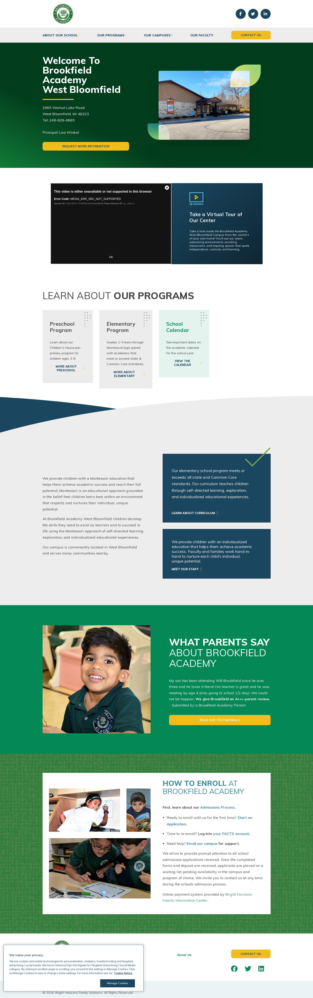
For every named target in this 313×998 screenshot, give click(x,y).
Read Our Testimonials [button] (220, 720)
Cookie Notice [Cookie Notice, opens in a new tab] (123, 973)
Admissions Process (217, 807)
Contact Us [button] (251, 35)
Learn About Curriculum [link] (193, 513)
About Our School (60, 35)
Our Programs (110, 35)
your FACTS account (231, 833)
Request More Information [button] (85, 146)
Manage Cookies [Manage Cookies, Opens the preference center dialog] (117, 983)
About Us (184, 955)
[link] (68, 346)
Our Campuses (157, 35)
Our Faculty (201, 35)
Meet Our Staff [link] (185, 569)
